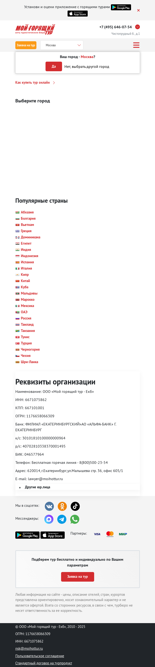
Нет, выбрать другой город (86, 66)
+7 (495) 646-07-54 (115, 27)
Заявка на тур (26, 45)
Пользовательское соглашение (39, 656)
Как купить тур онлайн (32, 82)
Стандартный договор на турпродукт (43, 663)
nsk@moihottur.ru (29, 648)
